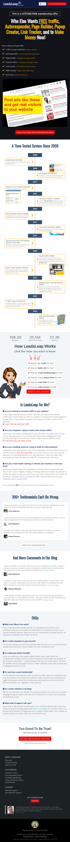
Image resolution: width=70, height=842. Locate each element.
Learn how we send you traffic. (16, 424)
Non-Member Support (13, 793)
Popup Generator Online (14, 780)
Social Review (10, 782)
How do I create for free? (45, 377)
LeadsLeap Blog (11, 762)
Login (42, 4)
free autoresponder (25, 453)
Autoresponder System (13, 775)
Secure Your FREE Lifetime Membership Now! (35, 132)
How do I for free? (41, 368)
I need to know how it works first (35, 743)
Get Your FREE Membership (57, 4)
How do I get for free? (41, 363)
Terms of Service (41, 836)
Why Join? (8, 760)
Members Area (10, 765)
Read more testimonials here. (34, 545)
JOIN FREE (35, 801)
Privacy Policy (28, 836)
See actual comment (48, 570)
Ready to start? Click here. (38, 391)
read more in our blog (37, 709)
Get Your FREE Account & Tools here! (35, 739)
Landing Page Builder (13, 778)
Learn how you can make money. (17, 441)
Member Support (11, 790)
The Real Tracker (11, 773)
